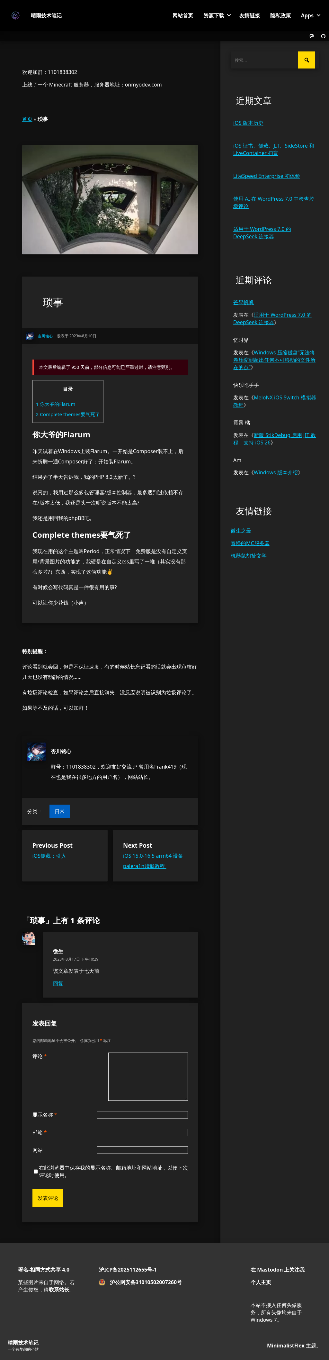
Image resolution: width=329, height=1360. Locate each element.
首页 (27, 119)
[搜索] (306, 59)
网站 (37, 1150)
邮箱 (39, 1132)
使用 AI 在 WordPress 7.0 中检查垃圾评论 (273, 202)
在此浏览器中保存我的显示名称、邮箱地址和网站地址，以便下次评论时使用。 (113, 1171)
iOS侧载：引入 (50, 855)
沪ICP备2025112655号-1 (128, 1269)
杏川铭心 (61, 751)
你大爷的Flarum (56, 404)
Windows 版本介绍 (276, 472)
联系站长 (59, 1289)
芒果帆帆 (243, 302)
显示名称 (44, 1114)
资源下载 (213, 15)
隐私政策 (280, 15)
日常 (60, 811)
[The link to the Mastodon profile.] (311, 36)
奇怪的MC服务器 (250, 543)
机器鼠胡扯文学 (249, 555)
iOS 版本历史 (248, 122)
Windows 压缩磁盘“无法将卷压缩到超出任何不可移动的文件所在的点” (274, 360)
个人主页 (261, 1282)
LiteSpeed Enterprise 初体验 (266, 175)
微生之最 (241, 530)
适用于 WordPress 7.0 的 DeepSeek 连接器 (262, 232)
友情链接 (249, 15)
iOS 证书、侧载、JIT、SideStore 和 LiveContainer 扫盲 (273, 149)
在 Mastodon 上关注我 (278, 1269)
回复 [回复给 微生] (58, 983)
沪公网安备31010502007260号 (146, 1282)
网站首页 (183, 15)
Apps (307, 15)
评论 (39, 1056)
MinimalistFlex (286, 1345)
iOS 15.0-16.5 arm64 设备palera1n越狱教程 (153, 861)
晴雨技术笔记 (46, 15)
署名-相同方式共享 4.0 (43, 1269)
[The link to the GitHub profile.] (323, 36)
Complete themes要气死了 (68, 414)
